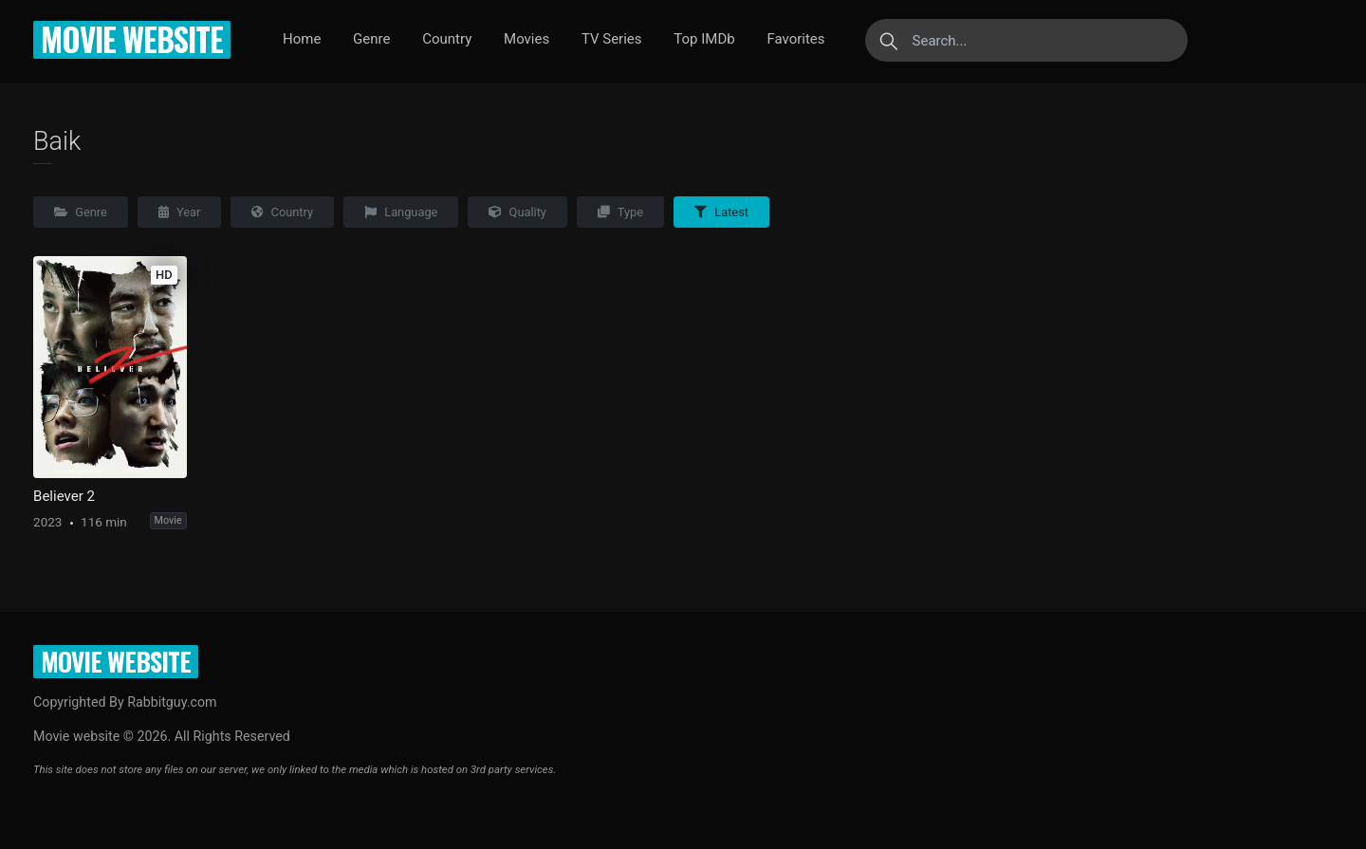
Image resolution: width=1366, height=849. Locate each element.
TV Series (611, 38)
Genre (371, 38)
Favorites (795, 38)
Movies (526, 38)
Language (400, 212)
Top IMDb (704, 38)
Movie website (132, 39)
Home (302, 38)
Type (620, 212)
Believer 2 (64, 496)
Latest (721, 212)
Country (446, 38)
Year (179, 212)
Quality (517, 212)
